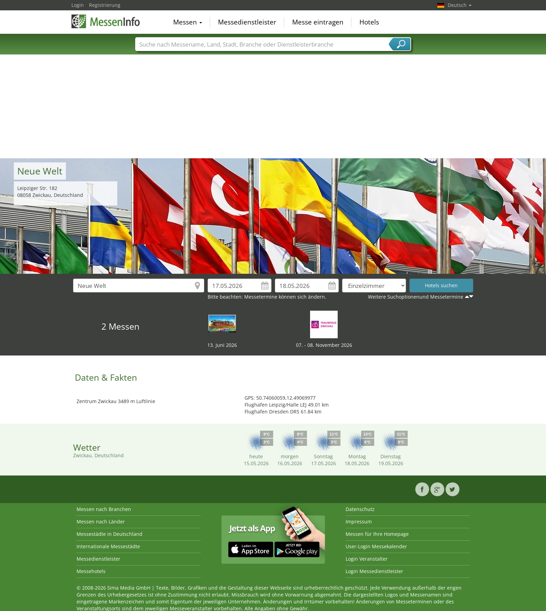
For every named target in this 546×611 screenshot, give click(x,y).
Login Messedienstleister (374, 571)
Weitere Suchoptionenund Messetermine (415, 296)
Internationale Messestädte (108, 546)
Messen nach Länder (101, 521)
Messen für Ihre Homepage (377, 534)
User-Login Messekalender (376, 546)
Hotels (369, 22)
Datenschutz (360, 509)
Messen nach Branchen (104, 509)
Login (77, 5)
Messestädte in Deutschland (109, 534)
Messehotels (91, 571)
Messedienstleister (247, 22)
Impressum (359, 521)
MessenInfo (105, 21)
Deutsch (459, 5)
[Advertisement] (273, 106)
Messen (187, 22)
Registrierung (104, 5)
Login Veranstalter (367, 558)
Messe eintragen (318, 22)
